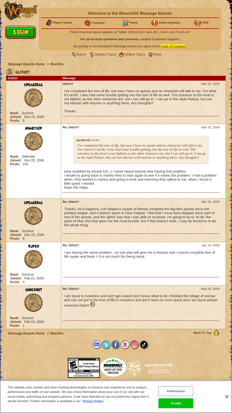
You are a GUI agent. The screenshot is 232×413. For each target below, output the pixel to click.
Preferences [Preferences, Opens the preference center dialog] (176, 391)
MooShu (56, 64)
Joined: (16, 117)
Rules (157, 54)
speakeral (33, 85)
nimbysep (33, 128)
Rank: (15, 113)
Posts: (15, 120)
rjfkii (33, 246)
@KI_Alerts (160, 32)
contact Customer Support (159, 39)
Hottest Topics (134, 54)
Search (81, 54)
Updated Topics (105, 54)
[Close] (227, 396)
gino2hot (33, 290)
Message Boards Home (27, 64)
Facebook (182, 32)
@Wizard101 (137, 32)
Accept (176, 403)
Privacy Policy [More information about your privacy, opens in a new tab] (93, 401)
